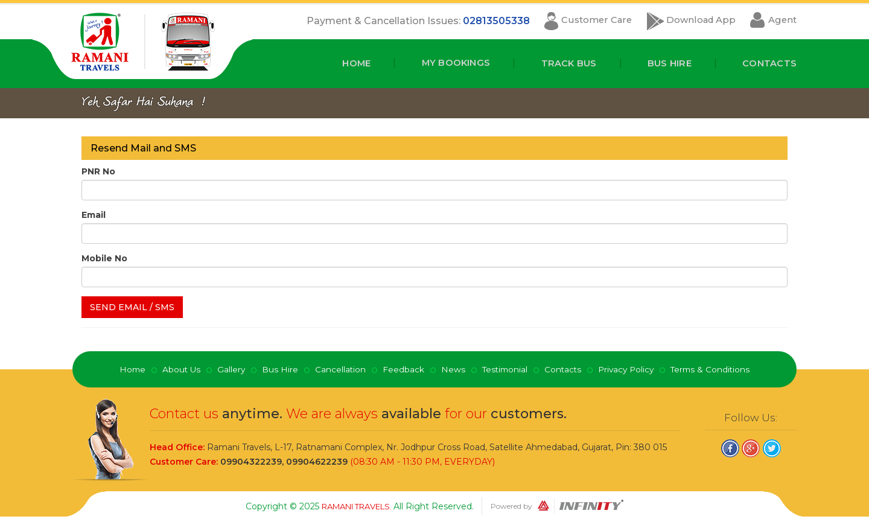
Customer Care (578, 21)
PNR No (98, 170)
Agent (781, 21)
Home (337, 63)
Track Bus (558, 63)
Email (93, 214)
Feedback (401, 368)
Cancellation (337, 368)
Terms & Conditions (715, 368)
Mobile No (104, 257)
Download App (692, 21)
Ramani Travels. (357, 505)
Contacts (767, 63)
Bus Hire (662, 63)
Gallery (228, 368)
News (451, 368)
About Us (177, 368)
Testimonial (503, 368)
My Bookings (440, 63)
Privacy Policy (628, 368)
